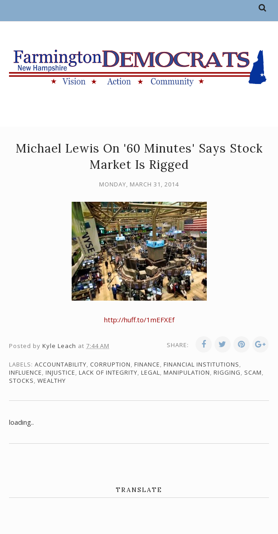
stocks (21, 380)
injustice (60, 372)
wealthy (51, 380)
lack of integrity (108, 372)
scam (253, 372)
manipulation (187, 372)
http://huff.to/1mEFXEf (139, 319)
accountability (61, 364)
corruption (110, 364)
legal (150, 372)
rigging (227, 372)
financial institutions (201, 364)
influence (25, 372)
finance (147, 364)
